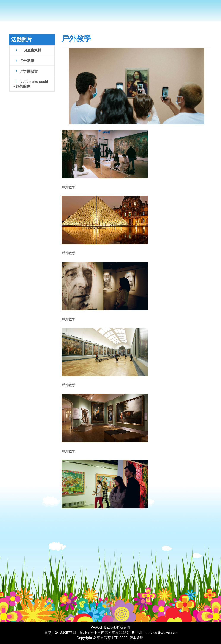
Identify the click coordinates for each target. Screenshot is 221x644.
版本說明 (136, 638)
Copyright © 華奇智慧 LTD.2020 (102, 638)
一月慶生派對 (27, 50)
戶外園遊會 (26, 71)
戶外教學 (24, 61)
